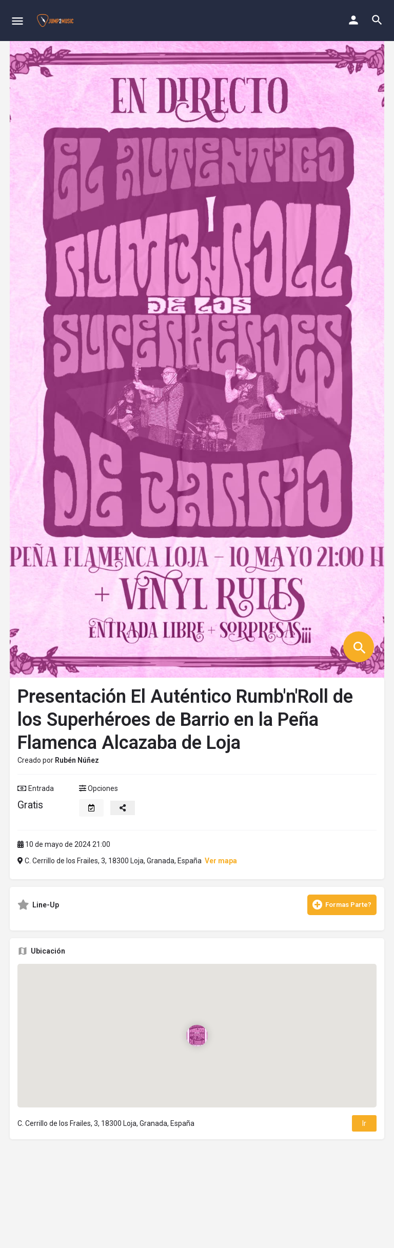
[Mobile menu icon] (17, 21)
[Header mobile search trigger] (377, 20)
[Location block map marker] (197, 1035)
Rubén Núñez (77, 760)
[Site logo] (56, 20)
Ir (364, 1123)
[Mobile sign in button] (353, 20)
